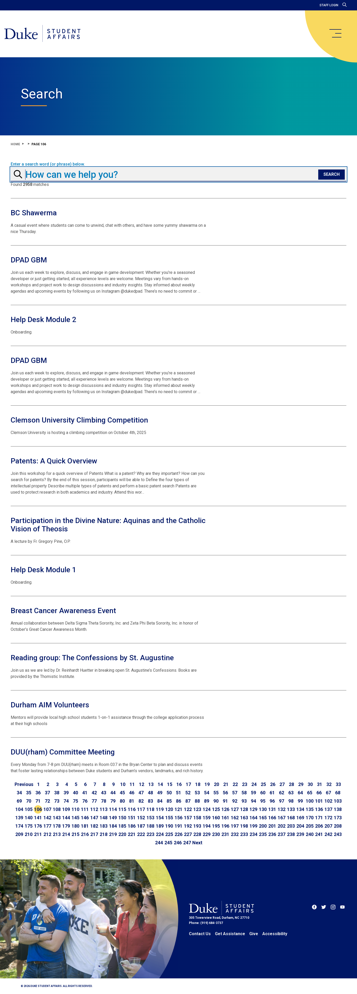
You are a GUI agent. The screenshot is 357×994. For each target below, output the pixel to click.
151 (132, 817)
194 (207, 826)
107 (47, 809)
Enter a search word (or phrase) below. (48, 164)
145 (75, 817)
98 (291, 801)
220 (122, 834)
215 (75, 834)
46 (131, 792)
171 (319, 817)
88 (197, 801)
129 (253, 809)
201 (272, 826)
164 (253, 817)
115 (122, 809)
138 (338, 809)
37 (47, 792)
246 (178, 842)
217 (94, 834)
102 (328, 801)
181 (85, 826)
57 (234, 792)
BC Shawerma (34, 213)
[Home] (42, 34)
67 (328, 792)
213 (57, 834)
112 (94, 809)
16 (179, 784)
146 (85, 817)
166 (272, 817)
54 (206, 792)
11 (132, 784)
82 (141, 801)
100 (310, 801)
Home (15, 144)
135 (310, 809)
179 (66, 826)
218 (103, 834)
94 (253, 801)
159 (207, 817)
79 (113, 801)
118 (150, 809)
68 (337, 792)
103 (338, 801)
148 (103, 817)
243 (338, 834)
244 (159, 842)
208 (338, 826)
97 (281, 801)
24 (254, 784)
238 (291, 834)
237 (281, 834)
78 (103, 801)
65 (309, 792)
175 (29, 826)
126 (225, 809)
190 (169, 826)
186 (132, 826)
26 (272, 784)
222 (141, 834)
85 (169, 801)
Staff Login (329, 5)
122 (188, 809)
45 (122, 792)
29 (300, 784)
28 (291, 784)
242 (328, 834)
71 (38, 801)
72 (47, 801)
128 (244, 809)
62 (281, 792)
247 (187, 842)
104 (19, 809)
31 (319, 784)
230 (216, 834)
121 (178, 809)
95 (262, 801)
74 (66, 801)
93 (244, 801)
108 (57, 809)
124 (207, 809)
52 (187, 792)
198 (244, 826)
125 (216, 809)
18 (197, 784)
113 (103, 809)
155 (169, 817)
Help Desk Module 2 (43, 319)
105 (29, 809)
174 (19, 826)
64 (300, 792)
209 (19, 834)
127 (235, 809)
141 (38, 817)
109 (66, 809)
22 (235, 784)
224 (160, 834)
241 (319, 834)
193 (197, 826)
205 (310, 826)
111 (85, 809)
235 (263, 834)
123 (197, 809)
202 (281, 826)
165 (263, 817)
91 (225, 801)
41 (84, 792)
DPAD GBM (29, 260)
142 (47, 817)
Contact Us (200, 933)
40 (75, 792)
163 (244, 817)
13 (151, 784)
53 (197, 792)
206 (319, 826)
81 (131, 801)
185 (122, 826)
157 (188, 817)
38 (56, 792)
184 (113, 826)
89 (206, 801)
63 (291, 792)
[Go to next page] (197, 843)
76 (84, 801)
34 (19, 792)
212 (47, 834)
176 (38, 826)
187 (141, 826)
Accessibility (274, 933)
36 (38, 792)
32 (329, 784)
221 (132, 834)
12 (141, 784)
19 (207, 784)
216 (85, 834)
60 (262, 792)
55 (216, 792)
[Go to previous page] (24, 784)
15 (169, 784)
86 (178, 801)
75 (75, 801)
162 (235, 817)
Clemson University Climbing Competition (79, 420)
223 (150, 834)
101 (319, 801)
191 (178, 826)
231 (225, 834)
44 (113, 792)
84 (159, 801)
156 (178, 817)
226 (178, 834)
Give (253, 933)
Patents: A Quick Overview (54, 461)
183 (103, 826)
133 (291, 809)
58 (244, 792)
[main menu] (335, 33)
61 (272, 792)
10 (122, 784)
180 (75, 826)
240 (310, 834)
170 (310, 817)
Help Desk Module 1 (43, 569)
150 (122, 817)
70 (28, 801)
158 (197, 817)
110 (75, 809)
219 (113, 834)
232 (235, 834)
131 (272, 809)
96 (272, 801)
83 (150, 801)
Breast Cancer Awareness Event (63, 610)
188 (150, 826)
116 (132, 809)
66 (319, 792)
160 (216, 817)
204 (300, 826)
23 (244, 784)
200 (263, 826)
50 (169, 792)
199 (253, 826)
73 (56, 801)
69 (19, 801)
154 (160, 817)
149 (113, 817)
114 (113, 809)
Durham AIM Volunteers (50, 705)
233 (244, 834)
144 (66, 817)
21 (225, 784)
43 (103, 792)
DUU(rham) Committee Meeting (63, 752)
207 (328, 826)
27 (282, 784)
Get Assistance (230, 933)
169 (300, 817)
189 (160, 826)
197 (235, 826)
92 (234, 801)
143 (57, 817)
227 (188, 834)
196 (225, 826)
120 (169, 809)
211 (38, 834)
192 (188, 826)
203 (291, 826)
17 (188, 784)
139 (19, 817)
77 (94, 801)
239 (300, 834)
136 (319, 809)
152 (141, 817)
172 (328, 817)
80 (122, 801)
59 (253, 792)
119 (160, 809)
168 (291, 817)
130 (263, 809)
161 (225, 817)
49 (159, 792)
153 (150, 817)
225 (169, 834)
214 (66, 834)
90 (216, 801)
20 (216, 784)
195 (216, 826)
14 (160, 784)
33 (338, 784)
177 (47, 826)
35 (28, 792)
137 (328, 809)
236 (272, 834)
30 (310, 784)
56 (225, 792)
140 (29, 817)
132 (281, 809)
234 (253, 834)
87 (187, 801)
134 (300, 809)
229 (207, 834)
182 (94, 826)
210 (29, 834)
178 (57, 826)
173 (338, 817)
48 (150, 792)
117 (141, 809)
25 (263, 784)
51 (178, 792)
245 (168, 842)
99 (300, 801)
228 (197, 834)
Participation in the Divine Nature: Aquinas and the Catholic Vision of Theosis (108, 524)
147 (94, 817)
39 (66, 792)
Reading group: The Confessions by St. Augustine (92, 657)
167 (281, 817)
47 (141, 792)
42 (94, 792)
